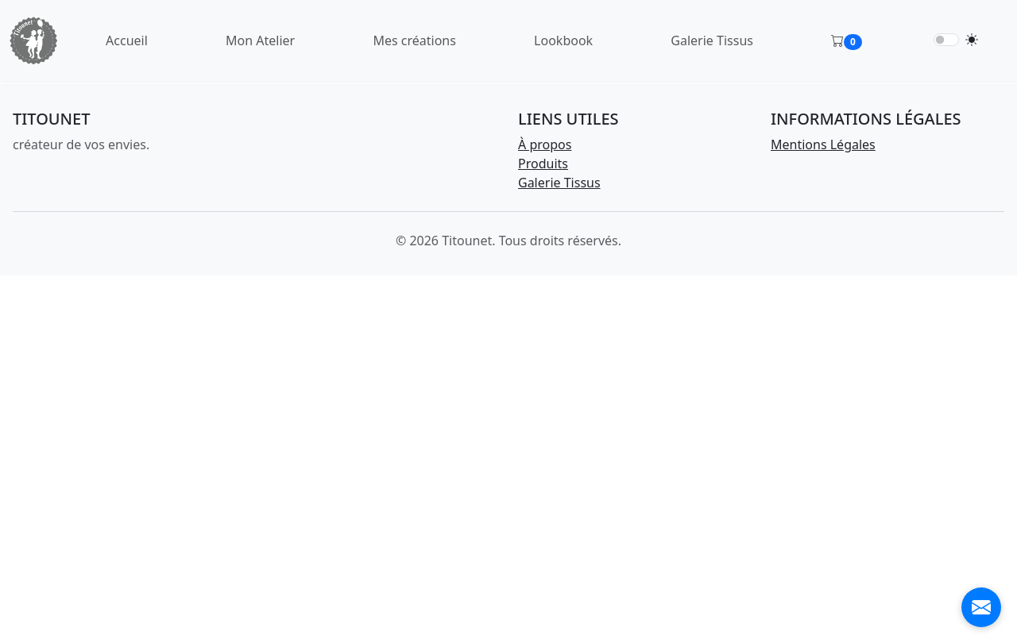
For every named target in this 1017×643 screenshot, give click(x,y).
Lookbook (563, 40)
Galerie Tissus (712, 40)
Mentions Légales (823, 144)
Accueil (127, 40)
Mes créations (414, 40)
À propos (544, 144)
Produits (543, 163)
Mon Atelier (260, 40)
